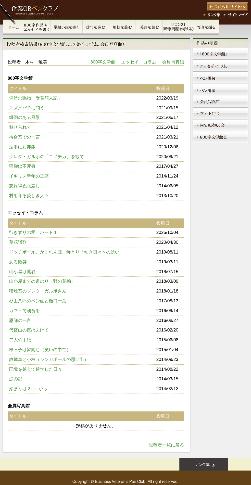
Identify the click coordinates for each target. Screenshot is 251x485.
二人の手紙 (20, 339)
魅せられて (20, 127)
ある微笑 (18, 261)
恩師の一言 (20, 320)
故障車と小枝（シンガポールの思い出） (48, 359)
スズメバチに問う (26, 107)
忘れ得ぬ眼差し (24, 185)
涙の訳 (15, 378)
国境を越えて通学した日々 (35, 369)
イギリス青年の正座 (29, 176)
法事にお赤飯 (22, 146)
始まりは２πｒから (28, 388)
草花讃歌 (18, 242)
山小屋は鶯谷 (22, 271)
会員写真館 (173, 62)
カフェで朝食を (24, 310)
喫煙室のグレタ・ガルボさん (37, 291)
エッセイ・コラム (138, 62)
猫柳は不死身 (22, 166)
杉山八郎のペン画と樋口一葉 (37, 300)
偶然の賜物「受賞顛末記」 (35, 98)
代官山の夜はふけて (29, 330)
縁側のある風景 (24, 117)
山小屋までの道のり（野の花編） (42, 281)
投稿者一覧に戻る (166, 445)
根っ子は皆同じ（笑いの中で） (40, 349)
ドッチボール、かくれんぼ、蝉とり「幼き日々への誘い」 (66, 252)
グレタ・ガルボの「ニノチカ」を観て (46, 156)
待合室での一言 (24, 137)
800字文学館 (102, 62)
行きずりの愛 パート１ (33, 232)
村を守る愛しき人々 (29, 195)
